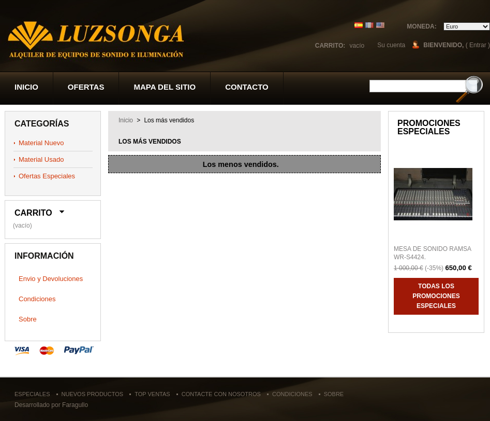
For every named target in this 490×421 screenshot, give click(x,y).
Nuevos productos (93, 394)
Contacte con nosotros (221, 394)
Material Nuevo (41, 143)
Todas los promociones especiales (435, 296)
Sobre (28, 319)
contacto (247, 86)
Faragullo (75, 405)
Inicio (26, 86)
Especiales (32, 394)
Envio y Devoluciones (51, 279)
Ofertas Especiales (47, 176)
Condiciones (37, 299)
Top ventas (152, 394)
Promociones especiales (429, 127)
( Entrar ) (478, 45)
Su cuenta (391, 45)
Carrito (33, 212)
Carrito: (330, 45)
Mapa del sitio (164, 86)
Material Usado (41, 159)
